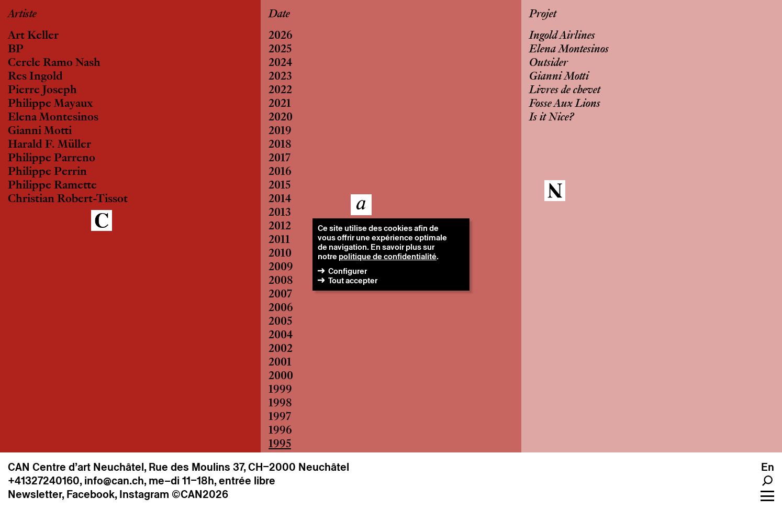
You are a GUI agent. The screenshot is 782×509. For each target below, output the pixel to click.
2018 (280, 145)
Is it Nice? (551, 118)
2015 (280, 186)
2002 (281, 349)
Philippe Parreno (51, 158)
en (767, 467)
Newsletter (35, 494)
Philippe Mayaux (50, 104)
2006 (281, 308)
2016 (280, 172)
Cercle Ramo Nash (54, 63)
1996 (280, 431)
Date (279, 14)
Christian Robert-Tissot (68, 199)
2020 (281, 118)
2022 (280, 90)
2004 (281, 335)
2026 (281, 36)
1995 (280, 444)
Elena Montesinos (53, 118)
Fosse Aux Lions (564, 104)
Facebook (90, 494)
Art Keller (33, 36)
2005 (280, 322)
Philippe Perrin (47, 172)
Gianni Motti (40, 131)
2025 (280, 49)
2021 (280, 104)
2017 (280, 158)
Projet (542, 14)
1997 (280, 417)
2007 (280, 295)
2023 (280, 77)
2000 (281, 376)
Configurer (347, 270)
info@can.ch (114, 480)
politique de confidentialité (388, 256)
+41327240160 (44, 480)
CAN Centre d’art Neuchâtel (76, 467)
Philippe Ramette (52, 186)
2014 (280, 199)
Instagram (144, 494)
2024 (280, 63)
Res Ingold (35, 77)
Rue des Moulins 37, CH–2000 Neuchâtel (249, 467)
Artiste (22, 14)
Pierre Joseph (42, 90)
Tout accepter (352, 280)
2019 (280, 131)
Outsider (548, 63)
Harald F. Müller (49, 145)
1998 (280, 403)
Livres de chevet (564, 90)
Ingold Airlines (562, 36)
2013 (280, 213)
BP (16, 49)
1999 (280, 390)
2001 (280, 363)
